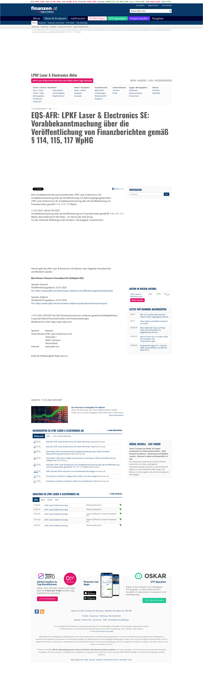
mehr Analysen (116, 493)
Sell (56, 499)
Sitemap (77, 620)
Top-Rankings (81, 22)
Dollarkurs (99, 660)
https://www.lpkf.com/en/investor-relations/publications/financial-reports (71, 303)
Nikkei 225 (120, 611)
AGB (105, 620)
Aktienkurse (108, 660)
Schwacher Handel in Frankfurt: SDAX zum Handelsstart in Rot (72, 481)
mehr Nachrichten (115, 430)
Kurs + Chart (38, 90)
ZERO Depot (98, 18)
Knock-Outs (134, 96)
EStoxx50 (82, 2)
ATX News (70, 22)
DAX (47, 2)
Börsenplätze (38, 96)
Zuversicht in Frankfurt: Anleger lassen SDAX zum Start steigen (72, 476)
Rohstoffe (123, 660)
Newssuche (135, 190)
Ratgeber (158, 18)
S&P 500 (128, 611)
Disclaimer (97, 620)
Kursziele (78, 96)
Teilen (117, 189)
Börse (36, 18)
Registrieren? (153, 5)
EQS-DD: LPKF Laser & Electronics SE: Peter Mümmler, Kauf (70, 446)
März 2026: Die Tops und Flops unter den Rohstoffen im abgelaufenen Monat (152, 330)
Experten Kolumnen (56, 22)
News (34, 22)
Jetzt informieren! (116, 415)
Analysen (42, 22)
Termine (116, 90)
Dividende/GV (100, 96)
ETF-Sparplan (117, 18)
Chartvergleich (59, 93)
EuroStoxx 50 (90, 611)
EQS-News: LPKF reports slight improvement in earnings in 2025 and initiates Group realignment (81, 459)
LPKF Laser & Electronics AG (136, 295)
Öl (118, 2)
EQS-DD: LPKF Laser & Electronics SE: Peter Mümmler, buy (70, 441)
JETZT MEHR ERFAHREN (154, 600)
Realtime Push (59, 96)
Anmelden (140, 5)
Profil (115, 93)
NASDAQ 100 (110, 611)
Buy (43, 499)
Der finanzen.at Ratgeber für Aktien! (88, 407)
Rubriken (45, 26)
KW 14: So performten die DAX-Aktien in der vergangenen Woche (154, 315)
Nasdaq (101, 2)
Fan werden (167, 5)
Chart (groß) (58, 90)
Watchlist (156, 93)
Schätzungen (100, 93)
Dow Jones (100, 611)
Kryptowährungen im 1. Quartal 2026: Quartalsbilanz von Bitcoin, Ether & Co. (153, 347)
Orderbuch (37, 98)
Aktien (101, 410)
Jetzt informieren (47, 599)
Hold (50, 499)
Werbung (103, 616)
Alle (48, 436)
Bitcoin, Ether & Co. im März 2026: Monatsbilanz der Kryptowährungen (154, 338)
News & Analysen (55, 18)
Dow (64, 2)
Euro (132, 2)
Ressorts (35, 26)
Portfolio (156, 90)
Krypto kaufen (139, 18)
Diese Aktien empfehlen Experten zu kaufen (154, 322)
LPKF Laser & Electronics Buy (56, 505)
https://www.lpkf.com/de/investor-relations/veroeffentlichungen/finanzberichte (74, 290)
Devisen (92, 660)
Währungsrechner (77, 660)
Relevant (39, 436)
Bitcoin (116, 660)
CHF (147, 2)
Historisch (37, 101)
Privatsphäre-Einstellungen (118, 620)
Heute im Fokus (65, 26)
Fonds (129, 660)
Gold (163, 2)
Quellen (53, 26)
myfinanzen (78, 18)
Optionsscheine (135, 93)
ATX (32, 2)
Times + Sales (38, 93)
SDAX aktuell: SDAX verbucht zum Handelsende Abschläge (70, 471)
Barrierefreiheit (115, 616)
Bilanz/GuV (99, 90)
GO (166, 194)
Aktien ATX (75, 611)
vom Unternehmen (62, 436)
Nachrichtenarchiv (81, 26)
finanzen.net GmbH (106, 631)
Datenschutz (87, 620)
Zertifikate (133, 90)
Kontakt (85, 616)
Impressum (94, 616)
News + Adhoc (80, 90)
